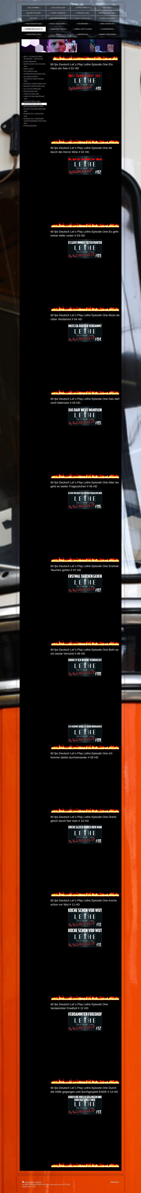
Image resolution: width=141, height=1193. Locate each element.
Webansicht (115, 1182)
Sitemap (38, 1182)
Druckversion (28, 1182)
